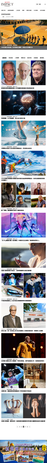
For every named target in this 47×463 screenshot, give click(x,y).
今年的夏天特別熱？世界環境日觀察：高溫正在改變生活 (17, 47)
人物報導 (17, 58)
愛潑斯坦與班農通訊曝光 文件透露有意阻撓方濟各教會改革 (17, 88)
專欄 (23, 10)
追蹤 (3, 16)
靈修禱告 (42, 58)
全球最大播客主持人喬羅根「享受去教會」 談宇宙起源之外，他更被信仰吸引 (22, 361)
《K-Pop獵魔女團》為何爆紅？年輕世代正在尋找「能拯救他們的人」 (20, 240)
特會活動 (11, 58)
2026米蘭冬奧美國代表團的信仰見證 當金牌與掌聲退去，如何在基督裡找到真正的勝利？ (23, 179)
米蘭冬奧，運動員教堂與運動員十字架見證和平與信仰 (16, 391)
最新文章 (3, 10)
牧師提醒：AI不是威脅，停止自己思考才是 (13, 118)
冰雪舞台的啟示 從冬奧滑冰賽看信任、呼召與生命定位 (16, 148)
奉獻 (40, 4)
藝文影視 (29, 58)
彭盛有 (8, 419)
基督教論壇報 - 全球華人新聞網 (7, 4)
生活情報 (36, 10)
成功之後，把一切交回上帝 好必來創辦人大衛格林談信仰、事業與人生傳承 (22, 331)
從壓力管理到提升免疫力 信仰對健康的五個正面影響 (16, 270)
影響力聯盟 (28, 10)
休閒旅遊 (36, 58)
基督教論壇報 (11, 10)
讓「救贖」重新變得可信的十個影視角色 (12, 210)
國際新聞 (4, 58)
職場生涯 (23, 58)
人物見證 (18, 10)
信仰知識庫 (42, 10)
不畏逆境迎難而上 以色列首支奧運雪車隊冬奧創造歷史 (16, 301)
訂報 (37, 4)
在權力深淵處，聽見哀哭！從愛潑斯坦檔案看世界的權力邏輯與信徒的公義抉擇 (23, 421)
